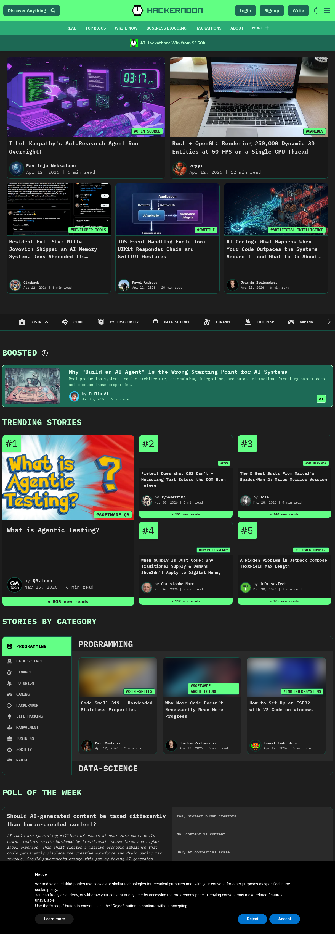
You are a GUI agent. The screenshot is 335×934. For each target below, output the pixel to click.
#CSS (224, 463)
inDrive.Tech (273, 583)
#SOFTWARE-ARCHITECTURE (204, 688)
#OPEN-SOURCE (147, 131)
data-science (108, 768)
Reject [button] (252, 919)
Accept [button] (284, 919)
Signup (271, 10)
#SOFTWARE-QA (112, 514)
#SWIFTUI (206, 229)
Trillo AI (98, 393)
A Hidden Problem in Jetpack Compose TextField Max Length (283, 563)
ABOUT (236, 28)
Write (298, 10)
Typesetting (173, 496)
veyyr (196, 165)
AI (321, 398)
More (260, 27)
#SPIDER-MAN (315, 463)
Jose (264, 496)
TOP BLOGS (96, 28)
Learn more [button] (54, 919)
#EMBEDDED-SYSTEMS (302, 691)
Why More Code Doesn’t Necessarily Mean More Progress (194, 709)
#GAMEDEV (314, 131)
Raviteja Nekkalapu (51, 165)
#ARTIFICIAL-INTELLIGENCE (296, 229)
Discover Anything (31, 10)
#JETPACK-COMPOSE (311, 550)
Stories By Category (49, 621)
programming (105, 643)
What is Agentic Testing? (53, 529)
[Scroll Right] (328, 322)
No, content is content (201, 834)
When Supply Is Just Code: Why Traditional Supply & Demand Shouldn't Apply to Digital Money (181, 566)
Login (245, 10)
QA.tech (42, 580)
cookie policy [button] (46, 889)
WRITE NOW (126, 28)
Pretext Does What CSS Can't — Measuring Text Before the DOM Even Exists (183, 479)
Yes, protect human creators (206, 816)
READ (71, 28)
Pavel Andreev (144, 282)
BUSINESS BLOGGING (167, 28)
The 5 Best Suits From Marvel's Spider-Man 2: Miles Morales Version (283, 476)
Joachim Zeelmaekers (259, 282)
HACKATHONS (208, 28)
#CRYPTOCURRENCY (213, 550)
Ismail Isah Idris (280, 743)
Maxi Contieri (107, 743)
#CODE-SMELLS (139, 691)
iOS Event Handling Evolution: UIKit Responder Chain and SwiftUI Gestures (162, 249)
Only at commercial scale (203, 851)
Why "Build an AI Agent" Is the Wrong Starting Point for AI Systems (178, 371)
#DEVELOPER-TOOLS (88, 229)
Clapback (31, 282)
